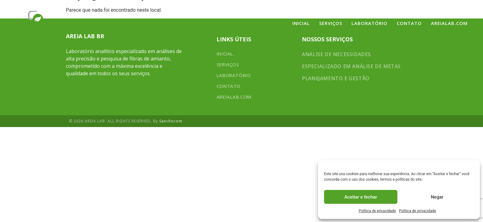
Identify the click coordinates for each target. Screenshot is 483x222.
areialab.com (449, 23)
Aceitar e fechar (360, 197)
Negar (437, 197)
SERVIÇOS (330, 23)
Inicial (301, 23)
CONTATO (409, 23)
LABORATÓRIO (369, 23)
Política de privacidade (377, 211)
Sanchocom (171, 121)
